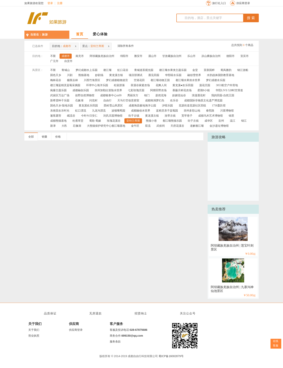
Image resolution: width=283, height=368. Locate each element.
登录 (50, 3)
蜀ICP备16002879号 (171, 356)
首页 (79, 34)
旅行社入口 (219, 3)
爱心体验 (100, 34)
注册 (59, 3)
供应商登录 (243, 3)
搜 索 (251, 18)
